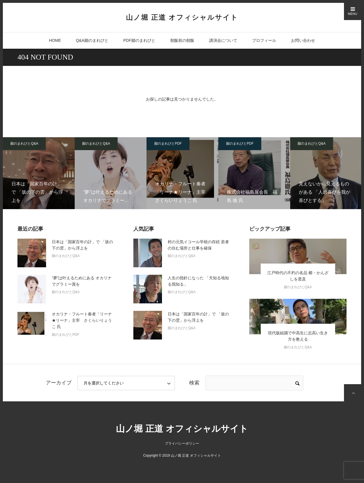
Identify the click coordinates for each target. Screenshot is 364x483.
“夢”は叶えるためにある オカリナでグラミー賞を (82, 281)
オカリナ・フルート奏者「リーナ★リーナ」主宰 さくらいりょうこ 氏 (82, 320)
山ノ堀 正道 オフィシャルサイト (182, 17)
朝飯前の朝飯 (182, 40)
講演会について (223, 40)
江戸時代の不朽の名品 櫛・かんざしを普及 (298, 275)
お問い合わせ (303, 40)
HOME (55, 40)
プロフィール (264, 40)
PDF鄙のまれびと (139, 40)
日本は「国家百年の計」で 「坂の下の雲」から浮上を (82, 244)
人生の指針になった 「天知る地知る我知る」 (198, 281)
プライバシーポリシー (182, 443)
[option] (39, 173)
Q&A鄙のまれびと (92, 40)
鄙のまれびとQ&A (24, 144)
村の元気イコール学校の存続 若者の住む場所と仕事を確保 (198, 244)
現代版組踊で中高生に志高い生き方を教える (298, 336)
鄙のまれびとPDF (168, 144)
